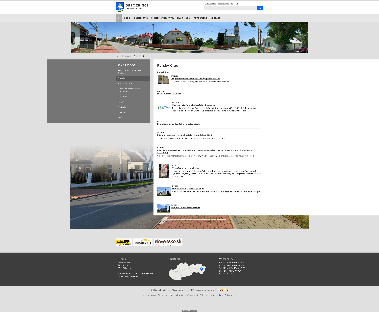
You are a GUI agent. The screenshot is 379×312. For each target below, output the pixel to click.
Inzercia (121, 112)
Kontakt (215, 18)
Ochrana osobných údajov (211, 295)
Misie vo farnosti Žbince (169, 94)
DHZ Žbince (123, 97)
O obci (126, 18)
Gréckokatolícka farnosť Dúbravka (129, 90)
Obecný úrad (141, 18)
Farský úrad (139, 56)
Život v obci (183, 18)
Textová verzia (210, 4)
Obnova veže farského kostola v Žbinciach (193, 105)
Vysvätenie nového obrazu (185, 168)
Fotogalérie (200, 18)
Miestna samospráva (162, 18)
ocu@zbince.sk (131, 276)
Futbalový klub (125, 83)
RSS (232, 4)
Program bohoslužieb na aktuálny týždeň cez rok (195, 78)
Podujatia (122, 107)
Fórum (121, 102)
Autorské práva (149, 295)
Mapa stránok (223, 4)
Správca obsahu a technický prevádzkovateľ (178, 295)
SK (237, 4)
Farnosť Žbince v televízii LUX (185, 207)
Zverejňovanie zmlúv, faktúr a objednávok (178, 124)
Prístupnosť (230, 295)
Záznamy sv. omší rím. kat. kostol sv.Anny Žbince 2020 (184, 135)
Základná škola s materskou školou (130, 71)
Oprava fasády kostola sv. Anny (188, 188)
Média (120, 118)
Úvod (118, 56)
